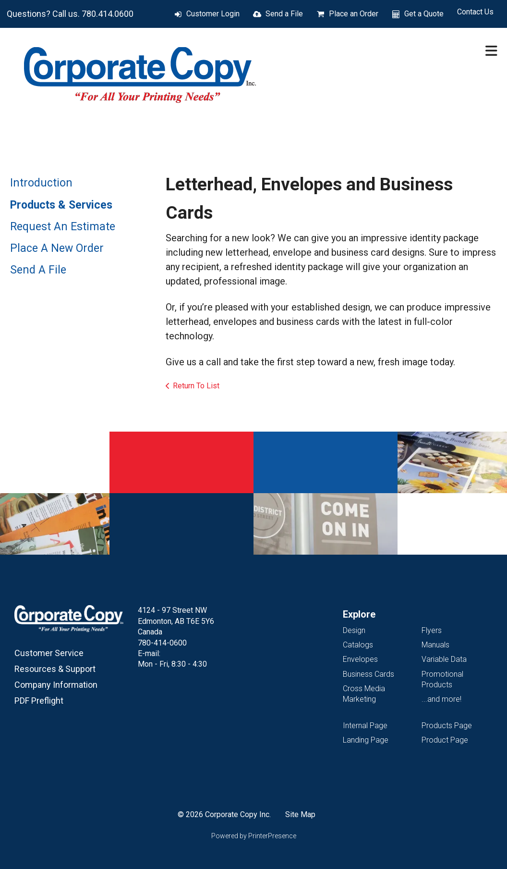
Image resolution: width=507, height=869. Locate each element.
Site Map (300, 814)
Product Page (445, 740)
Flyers (432, 630)
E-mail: (149, 653)
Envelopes (360, 659)
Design (354, 630)
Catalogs (358, 644)
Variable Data (444, 659)
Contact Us (475, 11)
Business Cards (368, 674)
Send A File (38, 269)
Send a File (284, 13)
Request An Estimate (62, 226)
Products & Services (61, 205)
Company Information (55, 685)
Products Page (447, 725)
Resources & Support (55, 669)
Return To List (196, 385)
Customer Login (213, 13)
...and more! (441, 699)
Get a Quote (424, 13)
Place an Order (353, 13)
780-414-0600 (162, 642)
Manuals (435, 644)
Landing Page (365, 740)
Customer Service (49, 653)
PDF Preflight (38, 700)
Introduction (41, 182)
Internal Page (365, 725)
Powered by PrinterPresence (253, 836)
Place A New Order (57, 248)
